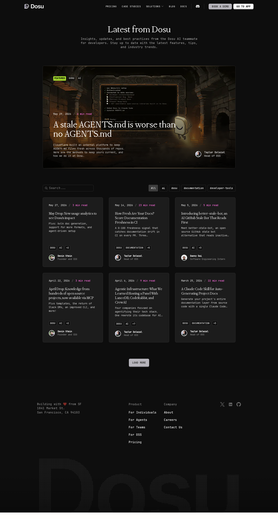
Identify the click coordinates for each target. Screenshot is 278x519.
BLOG (172, 6)
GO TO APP (243, 6)
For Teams (137, 434)
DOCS (183, 6)
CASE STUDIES (131, 6)
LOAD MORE (139, 365)
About (168, 419)
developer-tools (221, 191)
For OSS (135, 441)
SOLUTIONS (155, 6)
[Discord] (198, 6)
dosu (174, 191)
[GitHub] (238, 411)
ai (163, 191)
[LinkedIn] (230, 411)
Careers (170, 426)
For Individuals (143, 419)
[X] (222, 411)
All (153, 191)
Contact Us (173, 434)
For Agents (138, 426)
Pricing (135, 449)
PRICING (111, 6)
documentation (194, 191)
